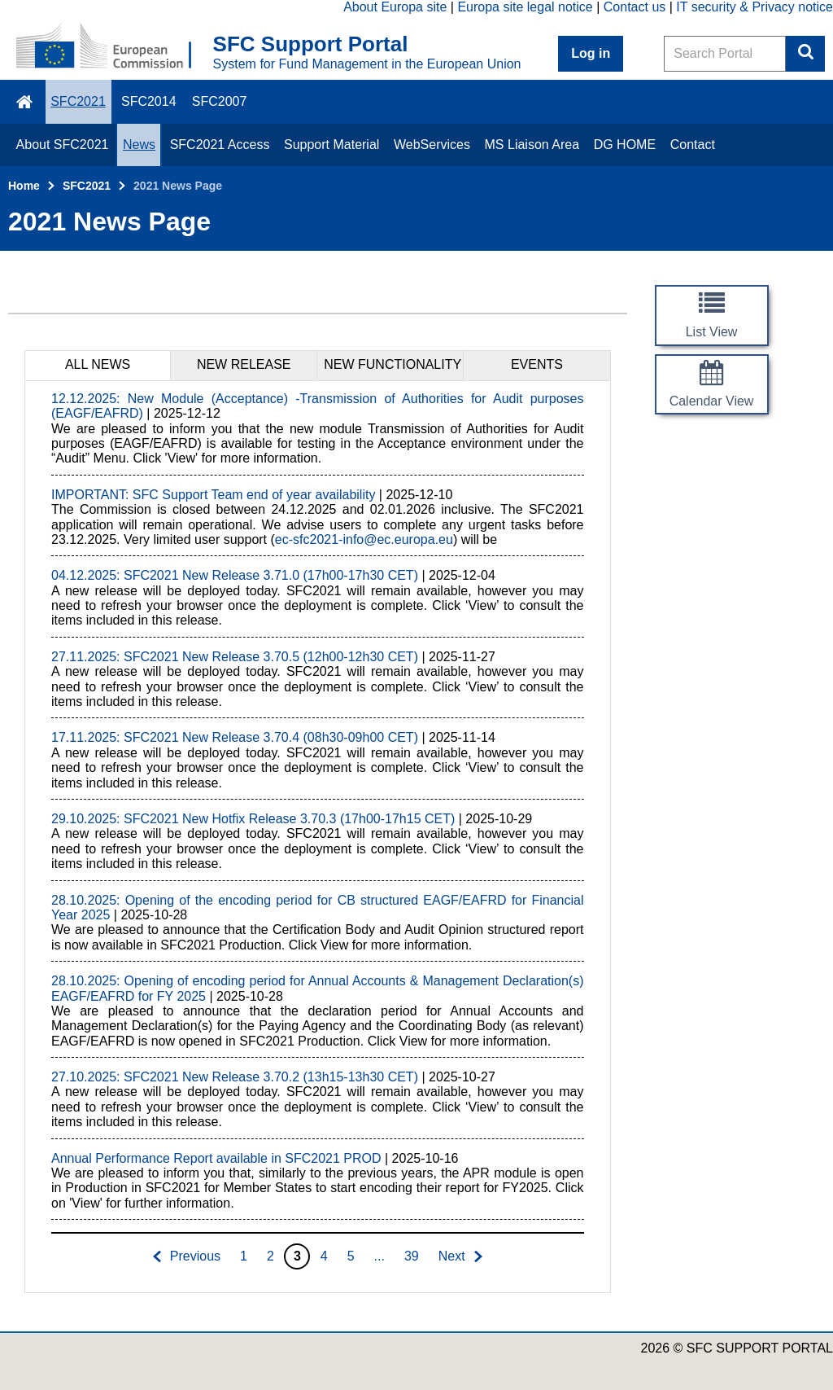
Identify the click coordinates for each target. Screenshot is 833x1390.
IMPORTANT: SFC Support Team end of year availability (213, 495)
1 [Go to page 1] (243, 1256)
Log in (590, 53)
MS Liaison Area (532, 144)
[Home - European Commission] (114, 47)
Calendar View (711, 401)
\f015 (25, 102)
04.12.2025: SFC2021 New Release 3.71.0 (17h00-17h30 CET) (234, 575)
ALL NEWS (97, 364)
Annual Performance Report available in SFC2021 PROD (216, 1158)
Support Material (331, 144)
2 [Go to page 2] (270, 1256)
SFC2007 (219, 101)
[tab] (97, 364)
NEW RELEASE (244, 364)
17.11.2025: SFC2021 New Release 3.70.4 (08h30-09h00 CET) (234, 737)
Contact (692, 144)
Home (24, 185)
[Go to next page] (461, 1256)
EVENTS (537, 364)
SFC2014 (149, 101)
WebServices (432, 144)
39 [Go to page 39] (411, 1256)
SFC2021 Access (220, 144)
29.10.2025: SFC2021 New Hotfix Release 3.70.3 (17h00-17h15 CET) (253, 819)
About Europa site (395, 7)
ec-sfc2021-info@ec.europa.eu (364, 539)
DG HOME (625, 144)
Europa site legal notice (524, 7)
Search (805, 54)
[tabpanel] (317, 836)
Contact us (634, 7)
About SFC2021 (62, 144)
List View (712, 332)
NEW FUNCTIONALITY (392, 364)
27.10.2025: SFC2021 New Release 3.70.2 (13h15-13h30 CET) (234, 1077)
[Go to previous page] (185, 1256)
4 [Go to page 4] (324, 1256)
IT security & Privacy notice (754, 7)
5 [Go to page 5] (351, 1256)
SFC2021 (78, 101)
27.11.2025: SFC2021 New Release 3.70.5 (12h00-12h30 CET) (234, 657)
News (139, 144)
